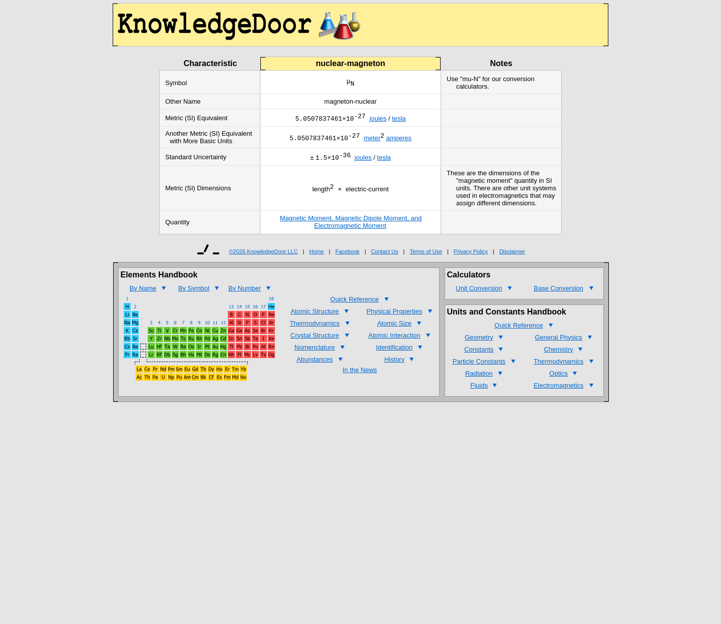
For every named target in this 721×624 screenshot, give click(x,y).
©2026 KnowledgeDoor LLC (263, 254)
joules (378, 120)
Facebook (347, 254)
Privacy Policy (471, 254)
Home (316, 254)
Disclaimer (512, 254)
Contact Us (384, 254)
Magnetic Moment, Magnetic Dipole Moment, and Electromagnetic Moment (351, 224)
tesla (399, 120)
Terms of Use (426, 254)
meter (372, 140)
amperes (399, 140)
